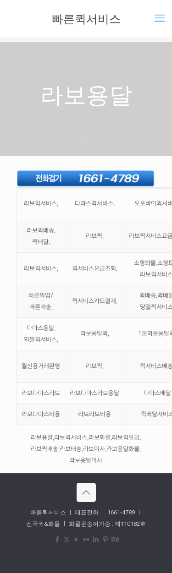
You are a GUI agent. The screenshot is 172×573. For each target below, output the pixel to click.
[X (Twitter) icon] (66, 539)
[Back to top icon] (86, 492)
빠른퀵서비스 (86, 18)
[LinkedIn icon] (95, 539)
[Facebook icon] (57, 539)
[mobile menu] (159, 18)
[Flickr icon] (86, 539)
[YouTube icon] (76, 539)
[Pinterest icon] (105, 539)
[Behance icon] (114, 539)
